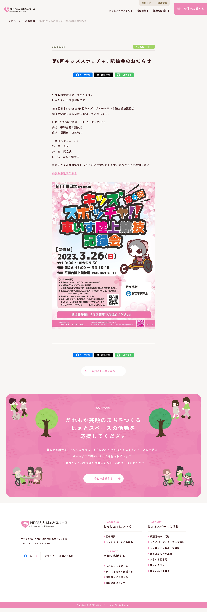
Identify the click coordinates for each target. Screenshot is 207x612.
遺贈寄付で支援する (117, 581)
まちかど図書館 (158, 563)
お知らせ (146, 3)
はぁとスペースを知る (120, 11)
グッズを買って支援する (119, 575)
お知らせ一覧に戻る (103, 372)
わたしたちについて (123, 529)
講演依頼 (162, 3)
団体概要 (111, 540)
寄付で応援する (193, 9)
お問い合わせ (68, 559)
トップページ (13, 21)
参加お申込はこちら (64, 173)
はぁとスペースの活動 (167, 529)
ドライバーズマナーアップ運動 (167, 546)
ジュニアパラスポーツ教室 (165, 552)
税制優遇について (116, 587)
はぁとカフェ (157, 569)
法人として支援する (117, 569)
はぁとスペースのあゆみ (119, 546)
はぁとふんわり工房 (161, 557)
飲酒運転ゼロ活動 (160, 540)
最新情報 (30, 21)
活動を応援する (161, 11)
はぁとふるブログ (160, 575)
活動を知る (143, 11)
